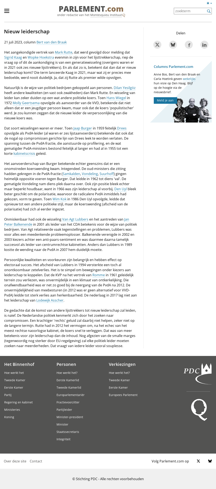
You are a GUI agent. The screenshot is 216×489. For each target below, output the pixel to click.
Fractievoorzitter (68, 402)
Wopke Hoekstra (41, 57)
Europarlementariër (71, 395)
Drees (122, 128)
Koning (9, 417)
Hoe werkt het (14, 373)
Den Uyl (120, 189)
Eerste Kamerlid (68, 380)
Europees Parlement (123, 395)
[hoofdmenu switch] (6, 13)
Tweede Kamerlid (69, 387)
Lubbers (81, 219)
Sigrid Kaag (13, 57)
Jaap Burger (82, 128)
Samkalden (71, 173)
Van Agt (68, 219)
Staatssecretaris (68, 432)
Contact (36, 461)
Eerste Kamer (13, 387)
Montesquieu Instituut (106, 15)
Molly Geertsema (26, 103)
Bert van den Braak (51, 42)
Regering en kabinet (18, 402)
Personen (66, 364)
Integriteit (63, 439)
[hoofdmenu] (9, 13)
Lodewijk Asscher (49, 300)
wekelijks (189, 79)
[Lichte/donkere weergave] (211, 4)
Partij (8, 395)
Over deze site (15, 461)
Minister (62, 424)
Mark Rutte (63, 52)
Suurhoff (107, 173)
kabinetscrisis (24, 153)
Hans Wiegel (116, 98)
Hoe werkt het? (67, 373)
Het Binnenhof (19, 364)
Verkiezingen (122, 364)
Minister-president (70, 417)
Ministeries (12, 410)
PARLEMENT (91, 9)
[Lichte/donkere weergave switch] (211, 3)
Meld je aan (165, 100)
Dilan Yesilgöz (125, 87)
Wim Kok (59, 199)
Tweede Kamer (14, 380)
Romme (98, 275)
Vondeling (90, 173)
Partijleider (64, 410)
